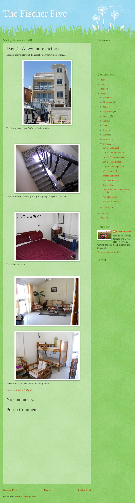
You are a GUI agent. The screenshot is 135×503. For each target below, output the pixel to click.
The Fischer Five (35, 13)
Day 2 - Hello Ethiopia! (113, 162)
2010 (103, 213)
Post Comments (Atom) (25, 496)
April (105, 135)
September (108, 111)
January (107, 207)
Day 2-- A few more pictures (115, 157)
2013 (103, 84)
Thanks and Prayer (111, 176)
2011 (103, 94)
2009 (103, 218)
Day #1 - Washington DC (114, 166)
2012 (103, 89)
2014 (103, 80)
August (106, 116)
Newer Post (10, 490)
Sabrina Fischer (123, 232)
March (106, 139)
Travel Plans (108, 185)
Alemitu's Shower (110, 180)
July (105, 121)
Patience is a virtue (111, 201)
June (105, 125)
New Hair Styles (110, 197)
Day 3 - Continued (111, 148)
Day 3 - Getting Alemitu (113, 152)
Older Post (84, 490)
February (107, 144)
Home (47, 490)
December (108, 97)
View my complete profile (108, 252)
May (105, 130)
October (107, 107)
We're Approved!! (110, 171)
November (108, 102)
